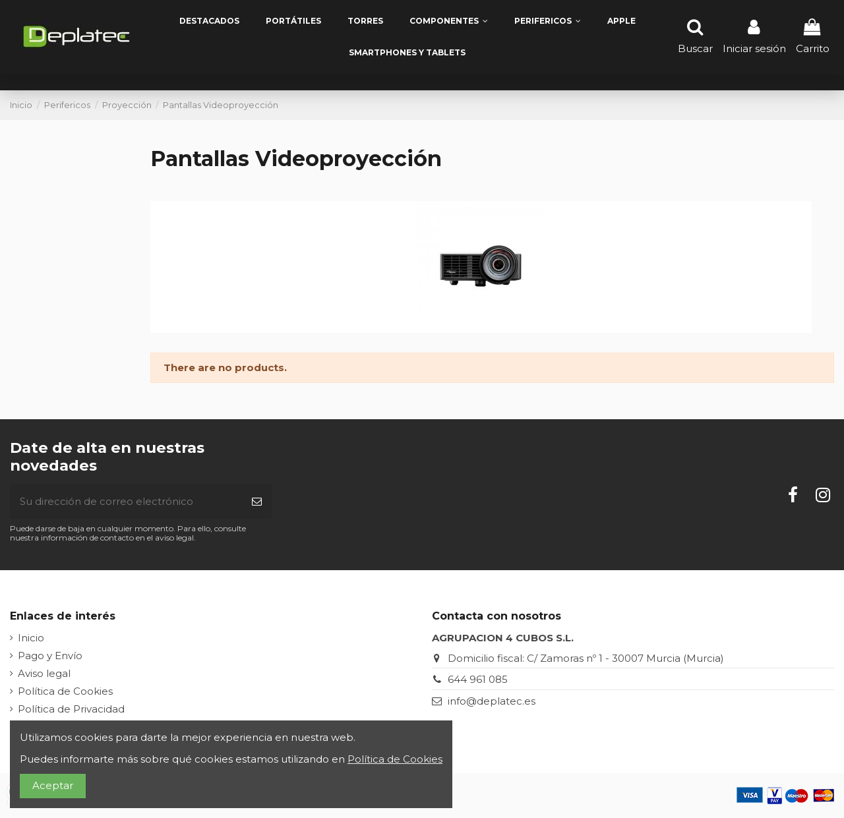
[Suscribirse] (257, 501)
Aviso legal (44, 673)
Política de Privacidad (71, 709)
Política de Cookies (65, 691)
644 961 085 (478, 679)
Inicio (31, 637)
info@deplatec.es (491, 701)
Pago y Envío (50, 655)
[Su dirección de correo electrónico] (126, 501)
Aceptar (52, 785)
